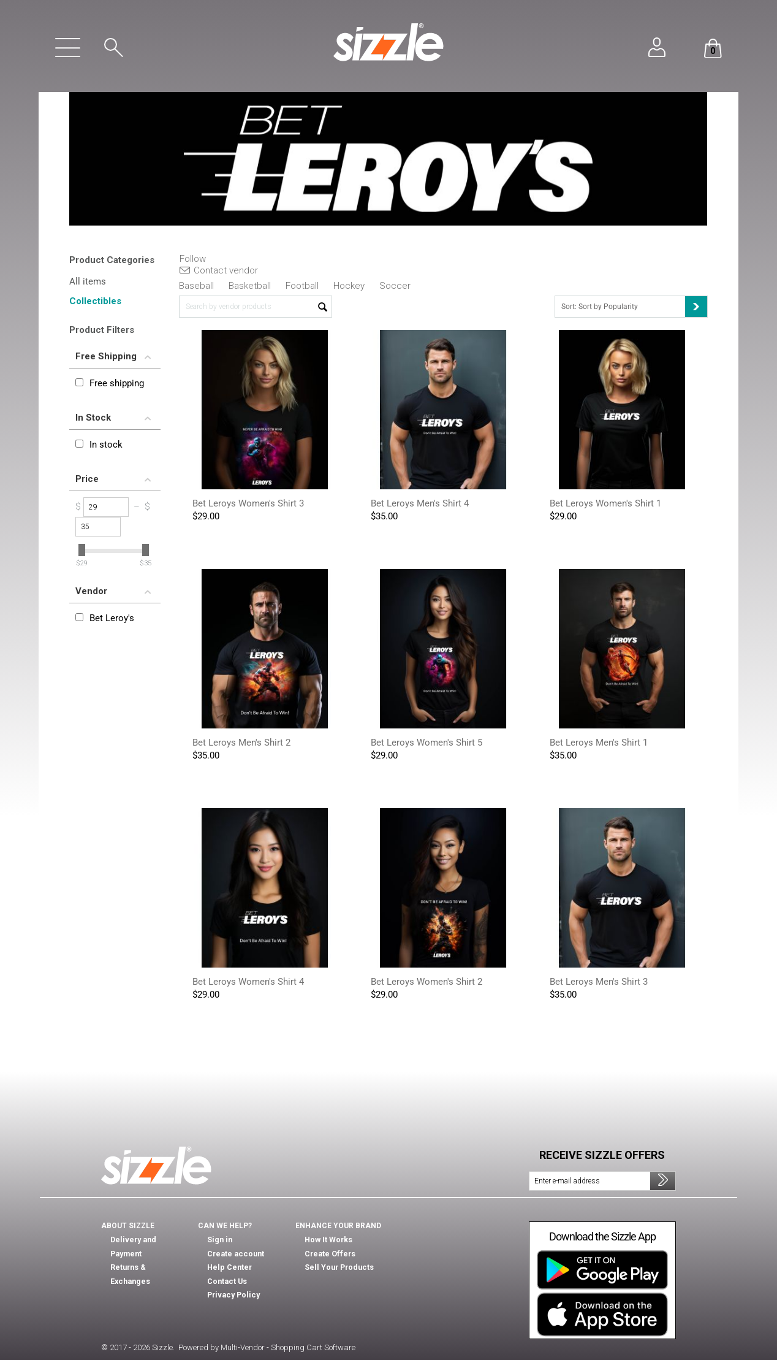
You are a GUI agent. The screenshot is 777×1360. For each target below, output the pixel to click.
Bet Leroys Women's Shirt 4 (248, 981)
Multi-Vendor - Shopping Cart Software (288, 1347)
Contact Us (226, 1281)
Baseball (196, 285)
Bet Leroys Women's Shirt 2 (426, 981)
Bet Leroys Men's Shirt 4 (420, 503)
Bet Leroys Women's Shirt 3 (248, 503)
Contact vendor (219, 270)
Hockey (349, 285)
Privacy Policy (231, 1295)
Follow (193, 259)
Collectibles (95, 301)
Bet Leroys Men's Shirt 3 (599, 981)
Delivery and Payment (148, 1240)
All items (87, 281)
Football (302, 285)
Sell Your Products (338, 1267)
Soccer (395, 285)
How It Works (328, 1240)
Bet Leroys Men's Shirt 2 (241, 742)
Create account (234, 1254)
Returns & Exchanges (148, 1254)
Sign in (218, 1240)
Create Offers (329, 1254)
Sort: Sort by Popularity (634, 306)
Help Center (229, 1267)
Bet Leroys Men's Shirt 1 (599, 742)
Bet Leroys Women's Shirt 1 (605, 503)
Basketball (250, 285)
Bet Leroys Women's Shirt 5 (426, 742)
